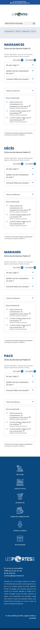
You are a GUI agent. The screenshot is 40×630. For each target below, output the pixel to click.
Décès (18, 31)
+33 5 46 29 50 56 (20, 1)
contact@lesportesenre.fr (14, 576)
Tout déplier (30, 60)
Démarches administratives (20, 517)
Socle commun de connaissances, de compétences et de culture (20, 104)
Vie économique (20, 545)
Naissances (9, 31)
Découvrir (20, 474)
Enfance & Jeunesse (20, 531)
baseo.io (22, 135)
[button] (20, 65)
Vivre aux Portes (20, 489)
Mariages (26, 31)
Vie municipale (20, 503)
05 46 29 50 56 (9, 573)
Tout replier (18, 60)
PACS (33, 31)
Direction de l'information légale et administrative (18, 133)
